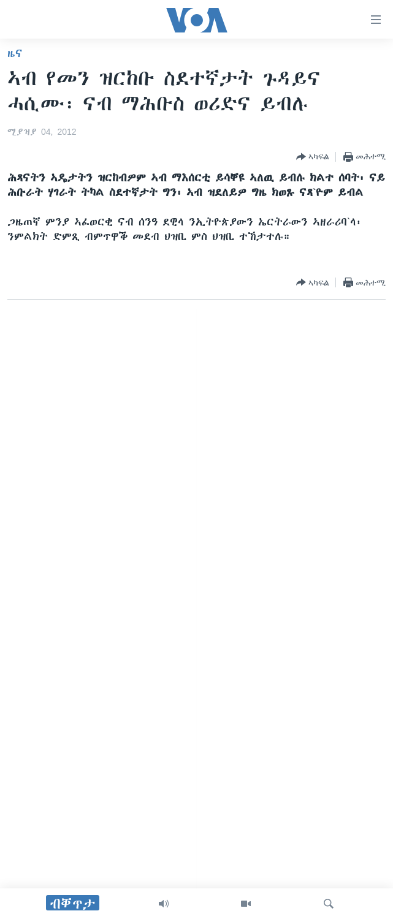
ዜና (15, 53)
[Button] (312, 156)
